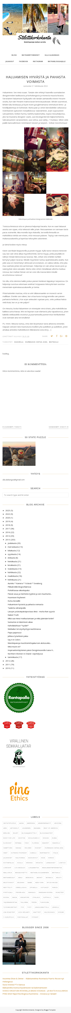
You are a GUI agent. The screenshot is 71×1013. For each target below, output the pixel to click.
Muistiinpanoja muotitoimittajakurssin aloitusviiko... (29, 643)
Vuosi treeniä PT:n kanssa (14, 984)
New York (39, 882)
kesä (43, 858)
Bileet (15, 833)
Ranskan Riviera (45, 892)
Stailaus (36, 897)
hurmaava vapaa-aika (36, 342)
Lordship (7, 868)
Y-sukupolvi (8, 917)
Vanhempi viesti (58, 427)
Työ (22, 907)
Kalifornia (20, 858)
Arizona (57, 823)
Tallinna (24, 902)
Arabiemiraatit (44, 823)
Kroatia (39, 863)
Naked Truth (13, 615)
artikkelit (14, 828)
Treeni (34, 902)
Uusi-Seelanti (24, 912)
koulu (20, 863)
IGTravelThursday (19, 853)
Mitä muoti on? (14, 646)
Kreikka (29, 863)
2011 (7, 664)
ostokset (45, 887)
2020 (7, 517)
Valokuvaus (49, 912)
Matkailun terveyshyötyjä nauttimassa (24, 629)
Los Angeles (20, 868)
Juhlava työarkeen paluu (18, 636)
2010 (7, 668)
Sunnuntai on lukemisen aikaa (20, 622)
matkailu (54, 342)
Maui (20, 877)
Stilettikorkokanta (28, 1010)
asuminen (26, 828)
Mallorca (7, 873)
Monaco (49, 877)
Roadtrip (60, 892)
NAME (30, 882)
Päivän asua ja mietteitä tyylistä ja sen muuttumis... (30, 594)
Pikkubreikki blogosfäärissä (19, 586)
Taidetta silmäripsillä (17, 608)
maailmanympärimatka (52, 868)
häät (5, 853)
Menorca (29, 877)
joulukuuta (12, 543)
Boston (22, 838)
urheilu (55, 907)
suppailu (47, 897)
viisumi (61, 912)
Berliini (6, 833)
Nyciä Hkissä (52, 882)
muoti (59, 877)
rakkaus (32, 892)
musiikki (20, 882)
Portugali (8, 892)
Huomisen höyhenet (16, 597)
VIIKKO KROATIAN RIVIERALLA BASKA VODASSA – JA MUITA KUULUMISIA (35, 990)
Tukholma (44, 902)
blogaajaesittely (29, 833)
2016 (7, 532)
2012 (7, 661)
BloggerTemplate (50, 1010)
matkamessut (9, 877)
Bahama (37, 828)
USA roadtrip (9, 912)
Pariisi (55, 887)
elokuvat (7, 843)
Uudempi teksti (13, 427)
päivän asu (20, 892)
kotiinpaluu (8, 863)
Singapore (24, 897)
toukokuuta (12, 568)
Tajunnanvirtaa (10, 902)
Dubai (54, 838)
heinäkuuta (12, 561)
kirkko (51, 858)
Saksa (14, 897)
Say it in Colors (14, 639)
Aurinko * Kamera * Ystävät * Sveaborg (25, 583)
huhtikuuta (12, 572)
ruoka (6, 897)
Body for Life (9, 838)
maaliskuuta (13, 576)
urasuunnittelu (42, 907)
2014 (7, 536)
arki (5, 828)
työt (29, 907)
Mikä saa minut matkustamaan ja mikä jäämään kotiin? (31, 618)
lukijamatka (33, 868)
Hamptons (7, 848)
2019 (7, 521)
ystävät (35, 917)
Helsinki (28, 848)
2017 (7, 528)
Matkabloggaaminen (40, 873)
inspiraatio (45, 853)
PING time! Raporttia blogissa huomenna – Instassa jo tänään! (29, 993)
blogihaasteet (46, 833)
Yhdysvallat (22, 917)
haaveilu (18, 342)
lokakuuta (12, 550)
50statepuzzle (9, 823)
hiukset (38, 848)
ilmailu (33, 853)
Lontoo (62, 863)
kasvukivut (33, 858)
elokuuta (11, 557)
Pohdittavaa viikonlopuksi (19, 590)
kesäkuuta (12, 565)
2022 (7, 514)
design (46, 838)
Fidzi (27, 843)
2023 (7, 510)
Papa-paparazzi (14, 632)
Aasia (21, 823)
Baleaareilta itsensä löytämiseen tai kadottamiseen (25, 987)
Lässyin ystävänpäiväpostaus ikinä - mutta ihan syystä (31, 611)
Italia (55, 853)
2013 (7, 539)
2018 (7, 525)
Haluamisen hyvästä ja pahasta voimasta (25, 604)
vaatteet (37, 912)
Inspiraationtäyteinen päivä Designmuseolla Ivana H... (31, 650)
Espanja (18, 843)
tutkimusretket (10, 907)
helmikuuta (12, 579)
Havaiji (18, 848)
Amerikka (31, 823)
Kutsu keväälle (14, 601)
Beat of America (51, 828)
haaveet (45, 843)
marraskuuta (13, 547)
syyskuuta (12, 554)
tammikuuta (13, 657)
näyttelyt (7, 887)
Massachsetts (21, 873)
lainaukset (51, 863)
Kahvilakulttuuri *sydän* (18, 625)
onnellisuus (21, 887)
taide (56, 897)
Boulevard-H (34, 838)
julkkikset (7, 858)
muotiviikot (8, 882)
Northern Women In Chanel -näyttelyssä (25, 653)
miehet (40, 877)
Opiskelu (33, 887)
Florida (35, 843)
